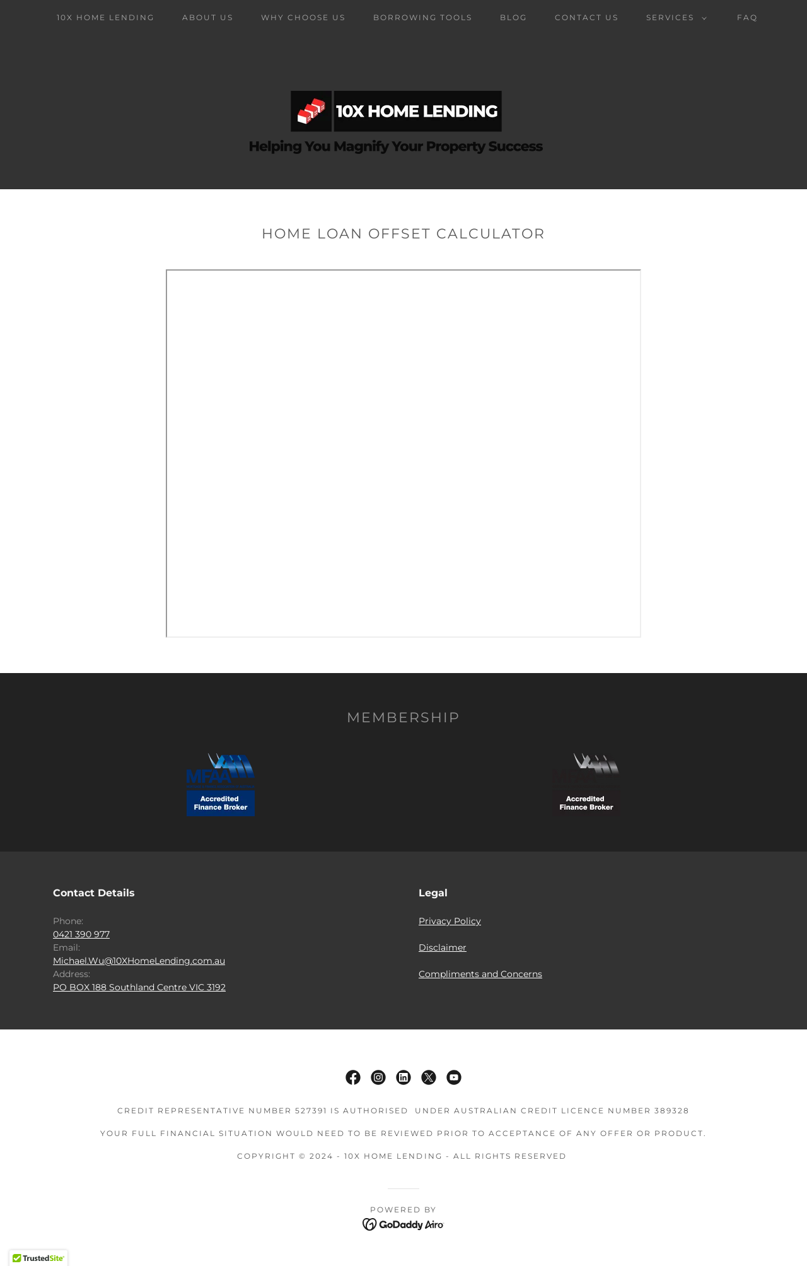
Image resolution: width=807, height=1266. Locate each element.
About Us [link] (207, 17)
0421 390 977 (81, 934)
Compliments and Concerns (480, 974)
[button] (674, 17)
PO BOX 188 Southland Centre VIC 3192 (139, 987)
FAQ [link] (747, 17)
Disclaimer (443, 947)
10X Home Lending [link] (105, 17)
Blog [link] (513, 17)
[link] (353, 1077)
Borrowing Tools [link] (422, 17)
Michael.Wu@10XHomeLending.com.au (139, 960)
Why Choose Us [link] (303, 17)
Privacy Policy (450, 921)
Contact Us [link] (586, 17)
